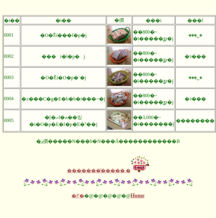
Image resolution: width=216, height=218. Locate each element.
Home (138, 196)
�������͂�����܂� (99, 170)
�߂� (77, 195)
